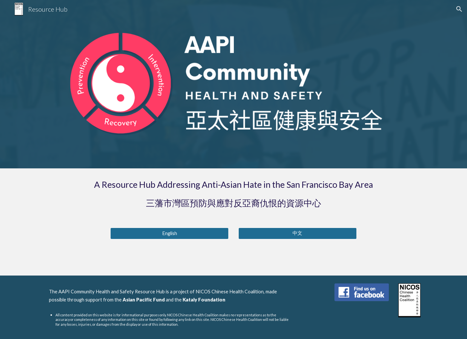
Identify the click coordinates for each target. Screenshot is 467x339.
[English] (169, 233)
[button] (459, 9)
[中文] (297, 233)
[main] (233, 194)
